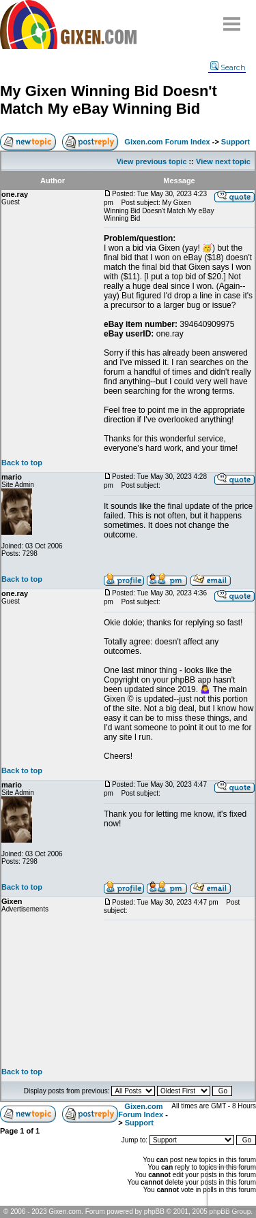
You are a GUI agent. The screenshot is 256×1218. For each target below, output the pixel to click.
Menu (232, 18)
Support (235, 142)
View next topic (223, 161)
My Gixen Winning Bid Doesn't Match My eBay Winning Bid (108, 99)
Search (228, 67)
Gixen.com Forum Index (167, 142)
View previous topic (151, 161)
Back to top (21, 462)
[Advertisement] (179, 994)
